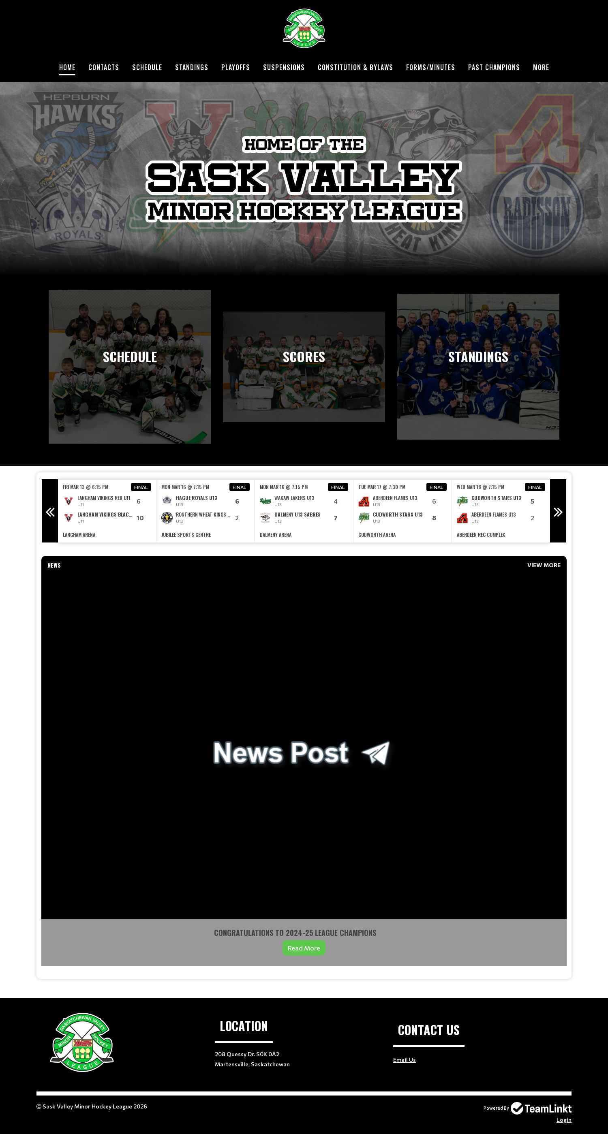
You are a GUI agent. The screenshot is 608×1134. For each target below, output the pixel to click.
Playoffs (235, 67)
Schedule (147, 67)
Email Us (404, 1059)
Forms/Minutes (430, 67)
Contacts (103, 67)
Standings (191, 67)
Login (564, 1119)
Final (141, 487)
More (541, 67)
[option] (107, 511)
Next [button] (558, 510)
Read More (304, 948)
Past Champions (494, 67)
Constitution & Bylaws (355, 67)
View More (544, 565)
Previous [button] (50, 510)
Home (67, 67)
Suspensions (284, 67)
